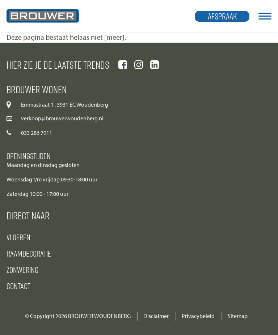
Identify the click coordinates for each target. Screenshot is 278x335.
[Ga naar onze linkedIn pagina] (154, 64)
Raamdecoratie (29, 253)
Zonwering (22, 269)
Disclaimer (156, 316)
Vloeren (18, 237)
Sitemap (238, 316)
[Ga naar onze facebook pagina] (122, 64)
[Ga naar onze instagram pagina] (138, 64)
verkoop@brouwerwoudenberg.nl (62, 118)
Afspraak (222, 16)
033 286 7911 (36, 132)
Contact (18, 285)
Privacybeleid (198, 316)
